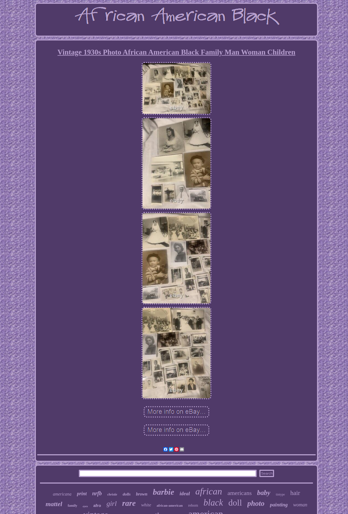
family (72, 505)
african (208, 491)
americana (62, 494)
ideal (184, 493)
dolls (126, 494)
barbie (163, 491)
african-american (170, 505)
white (146, 504)
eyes (85, 506)
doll (235, 502)
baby (264, 492)
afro (97, 505)
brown (141, 494)
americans (240, 493)
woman (300, 504)
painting (279, 504)
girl (112, 503)
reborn (193, 505)
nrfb (97, 493)
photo (256, 503)
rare (129, 503)
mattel (54, 503)
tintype (280, 494)
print (82, 493)
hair (295, 493)
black (213, 502)
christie (112, 494)
